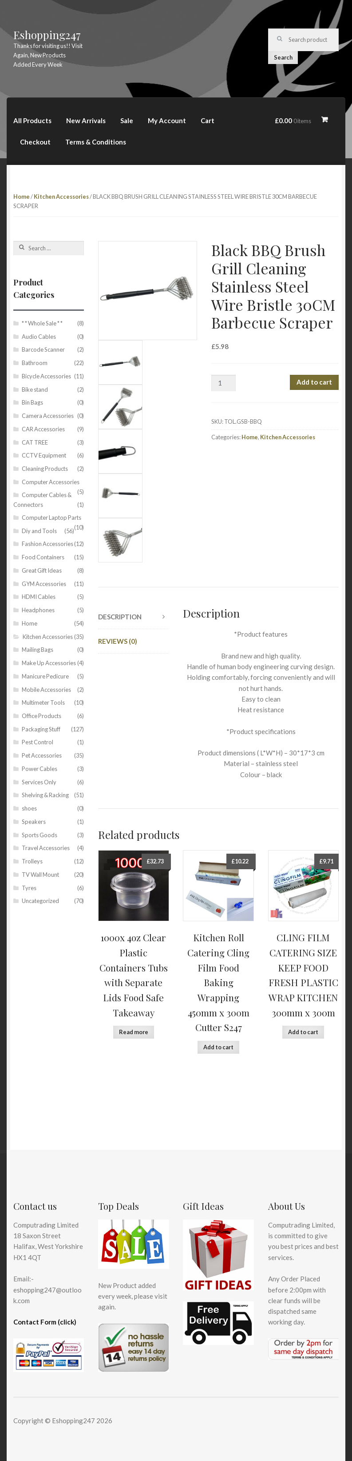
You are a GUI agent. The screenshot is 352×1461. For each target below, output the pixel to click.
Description (120, 617)
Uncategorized (40, 900)
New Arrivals (86, 120)
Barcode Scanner (43, 349)
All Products (32, 120)
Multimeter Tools (43, 702)
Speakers (34, 821)
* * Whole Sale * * (42, 323)
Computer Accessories (50, 482)
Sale (126, 120)
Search (283, 57)
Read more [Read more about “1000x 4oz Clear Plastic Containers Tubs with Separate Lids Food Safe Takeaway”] (133, 1032)
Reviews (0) (117, 641)
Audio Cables (39, 336)
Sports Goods (39, 835)
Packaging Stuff (41, 729)
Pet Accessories (42, 755)
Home (21, 196)
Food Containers (43, 557)
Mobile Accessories (46, 689)
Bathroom (34, 362)
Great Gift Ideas (42, 570)
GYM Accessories (44, 583)
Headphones (38, 610)
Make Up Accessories (49, 662)
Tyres (29, 887)
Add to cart (314, 382)
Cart (207, 120)
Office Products (41, 715)
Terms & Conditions (95, 142)
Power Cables (39, 768)
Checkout (35, 142)
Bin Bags (32, 402)
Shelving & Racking (45, 795)
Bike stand (35, 389)
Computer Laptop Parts (51, 517)
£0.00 (293, 120)
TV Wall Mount (40, 874)
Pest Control (37, 742)
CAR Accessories (43, 429)
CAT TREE (35, 442)
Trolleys (32, 861)
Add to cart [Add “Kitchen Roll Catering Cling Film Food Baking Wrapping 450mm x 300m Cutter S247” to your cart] (218, 1047)
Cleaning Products (45, 468)
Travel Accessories (46, 847)
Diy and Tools (39, 530)
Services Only (39, 782)
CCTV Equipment (44, 455)
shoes (29, 808)
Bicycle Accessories (46, 376)
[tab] (133, 617)
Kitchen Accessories (61, 196)
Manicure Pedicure (45, 676)
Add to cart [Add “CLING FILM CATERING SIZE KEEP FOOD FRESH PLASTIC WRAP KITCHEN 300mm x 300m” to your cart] (303, 1032)
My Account (167, 120)
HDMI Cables (38, 596)
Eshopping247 (47, 35)
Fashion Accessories (47, 543)
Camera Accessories (48, 415)
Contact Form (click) (44, 1322)
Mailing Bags (37, 649)
